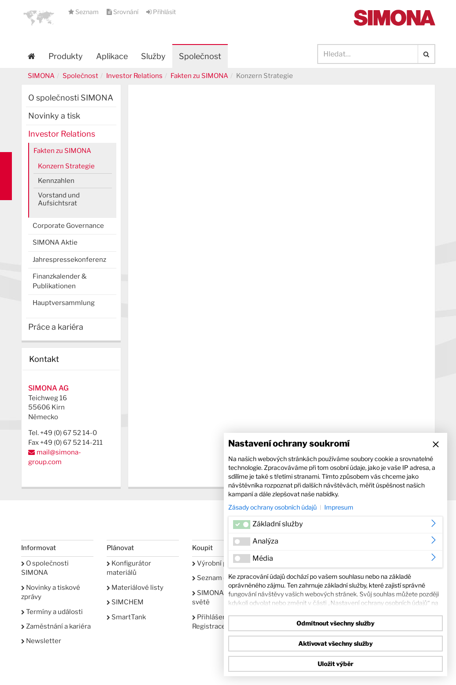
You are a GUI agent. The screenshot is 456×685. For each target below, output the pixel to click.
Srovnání (123, 11)
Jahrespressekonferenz (69, 260)
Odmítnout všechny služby (335, 623)
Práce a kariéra (55, 326)
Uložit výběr (335, 663)
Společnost (80, 76)
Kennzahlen (56, 181)
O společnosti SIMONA (70, 97)
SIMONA (41, 76)
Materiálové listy (135, 588)
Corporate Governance (68, 226)
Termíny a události (52, 612)
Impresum (338, 507)
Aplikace (112, 56)
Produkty (65, 56)
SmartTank (126, 617)
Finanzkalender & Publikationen (60, 281)
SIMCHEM (125, 602)
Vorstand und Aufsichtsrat (59, 199)
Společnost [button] (200, 56)
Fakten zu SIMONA (199, 76)
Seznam (84, 11)
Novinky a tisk (54, 115)
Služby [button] (153, 56)
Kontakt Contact (6, 176)
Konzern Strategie (66, 166)
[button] (38, 17)
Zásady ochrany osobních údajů (272, 507)
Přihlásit (161, 11)
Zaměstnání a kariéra (56, 626)
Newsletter (41, 641)
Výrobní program (221, 563)
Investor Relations (134, 76)
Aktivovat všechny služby (335, 643)
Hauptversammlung (64, 303)
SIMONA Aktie (55, 242)
